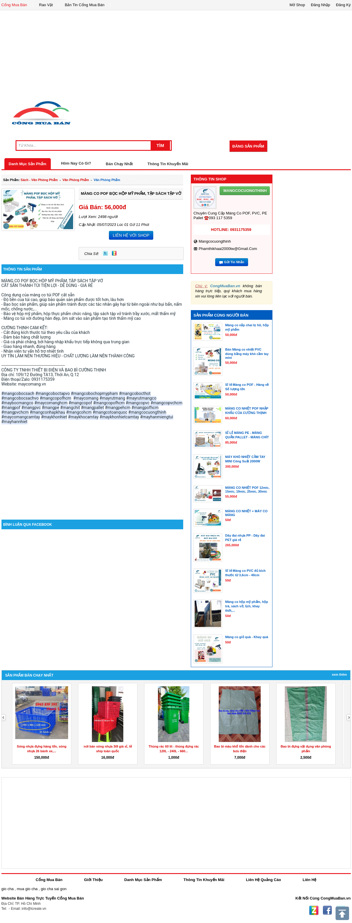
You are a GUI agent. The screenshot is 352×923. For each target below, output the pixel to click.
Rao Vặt (46, 5)
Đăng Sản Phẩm (248, 146)
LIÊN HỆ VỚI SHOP (131, 235)
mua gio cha (27, 889)
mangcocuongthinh (215, 241)
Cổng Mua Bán (14, 5)
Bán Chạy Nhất (119, 164)
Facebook (327, 910)
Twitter (105, 253)
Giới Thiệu (93, 880)
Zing (114, 253)
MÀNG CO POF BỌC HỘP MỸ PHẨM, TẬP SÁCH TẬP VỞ (131, 193)
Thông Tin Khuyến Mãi (167, 164)
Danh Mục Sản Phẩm (27, 164)
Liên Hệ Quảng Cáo (263, 880)
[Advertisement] (176, 54)
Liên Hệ (309, 880)
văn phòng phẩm (76, 180)
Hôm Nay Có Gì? (76, 163)
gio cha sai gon (53, 889)
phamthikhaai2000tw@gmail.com (228, 248)
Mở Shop (297, 5)
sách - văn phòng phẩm (39, 180)
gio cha (7, 889)
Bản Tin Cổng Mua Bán (85, 5)
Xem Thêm (339, 674)
